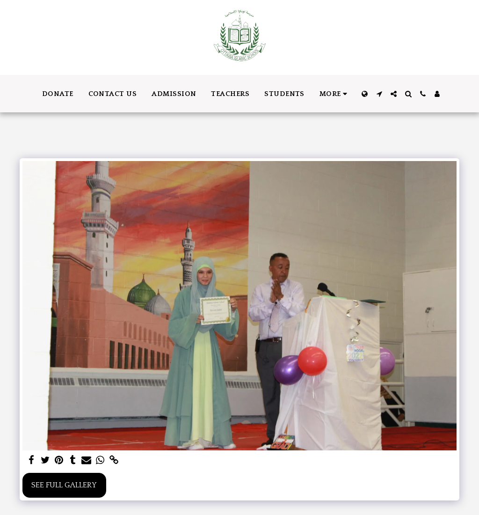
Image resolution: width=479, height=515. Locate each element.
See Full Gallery (64, 485)
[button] (379, 93)
